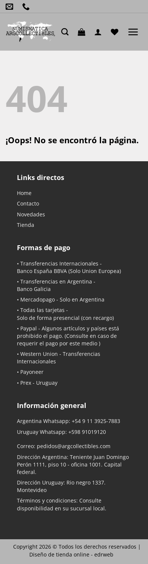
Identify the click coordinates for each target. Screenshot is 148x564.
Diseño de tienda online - (71, 554)
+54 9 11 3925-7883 (96, 420)
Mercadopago (37, 299)
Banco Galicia (34, 288)
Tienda (25, 224)
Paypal (28, 328)
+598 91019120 (87, 431)
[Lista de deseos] (116, 32)
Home (24, 192)
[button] (83, 32)
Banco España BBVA (42, 270)
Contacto (28, 203)
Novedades (31, 214)
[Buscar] (66, 32)
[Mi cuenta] (100, 32)
